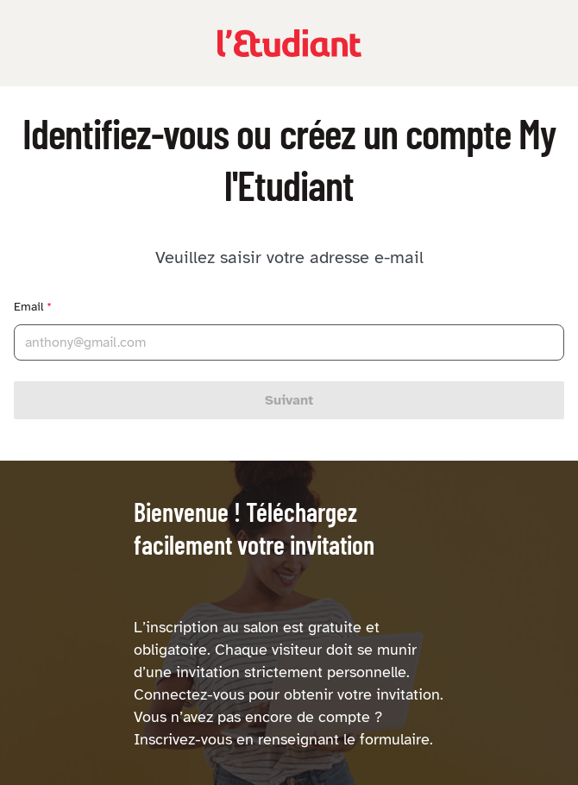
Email (33, 306)
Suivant (289, 400)
